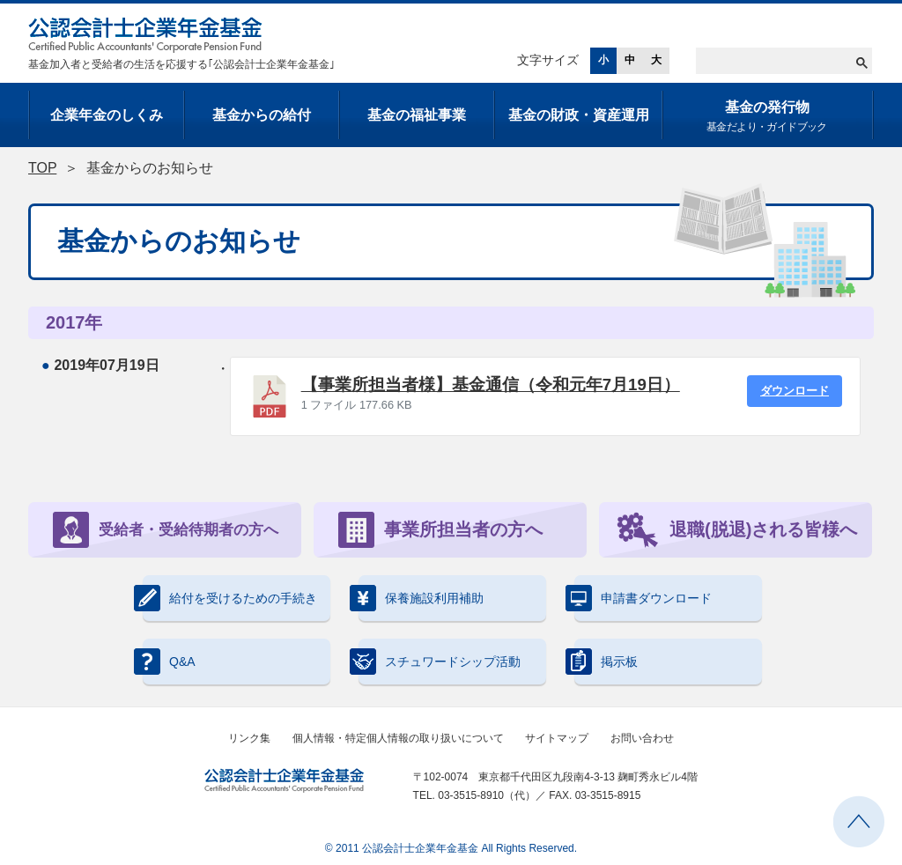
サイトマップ (556, 738)
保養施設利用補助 (421, 598)
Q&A (169, 661)
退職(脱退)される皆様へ (737, 530)
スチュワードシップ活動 (440, 661)
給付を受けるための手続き (230, 598)
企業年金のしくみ (106, 114)
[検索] (784, 61)
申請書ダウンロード (643, 598)
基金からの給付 (261, 114)
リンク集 (249, 738)
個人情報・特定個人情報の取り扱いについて (398, 738)
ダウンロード (794, 390)
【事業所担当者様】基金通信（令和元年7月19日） (490, 384)
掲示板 (606, 661)
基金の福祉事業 (416, 114)
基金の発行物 (766, 118)
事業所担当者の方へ (440, 530)
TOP (42, 167)
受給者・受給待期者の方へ (165, 530)
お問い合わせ (642, 738)
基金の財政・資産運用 (578, 114)
